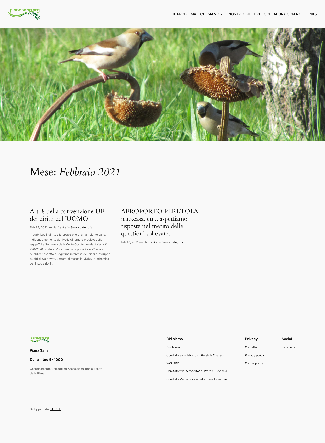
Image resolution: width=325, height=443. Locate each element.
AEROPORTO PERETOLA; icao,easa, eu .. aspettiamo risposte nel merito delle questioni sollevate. (160, 222)
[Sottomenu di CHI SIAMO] (221, 14)
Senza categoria (81, 227)
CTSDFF (55, 409)
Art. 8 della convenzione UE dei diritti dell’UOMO (67, 215)
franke (62, 227)
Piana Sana (39, 350)
